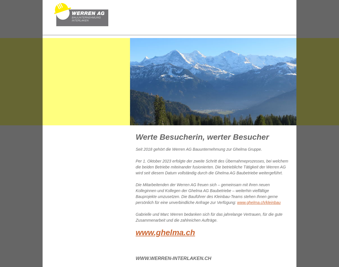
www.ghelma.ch (165, 232)
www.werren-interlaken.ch (173, 258)
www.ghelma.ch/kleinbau (259, 202)
